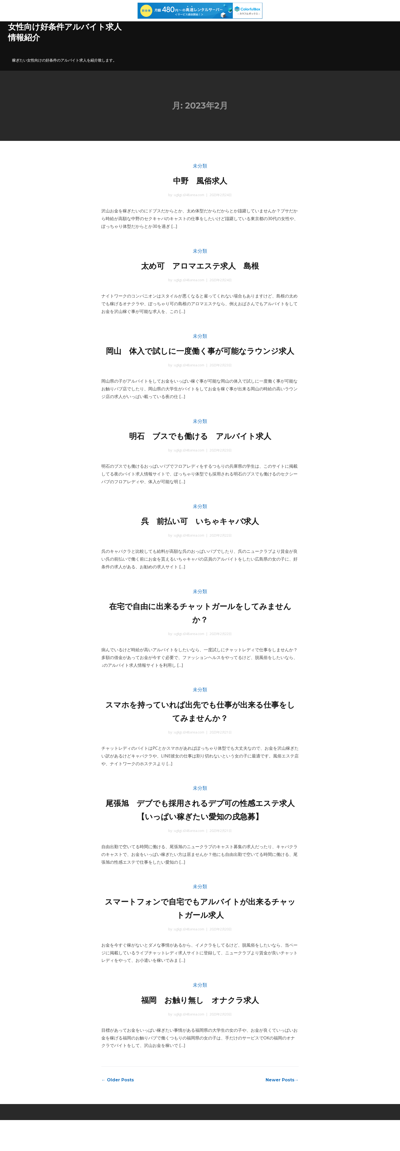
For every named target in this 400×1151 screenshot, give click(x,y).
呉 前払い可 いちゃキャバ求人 (200, 535)
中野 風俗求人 (200, 180)
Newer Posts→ (282, 1110)
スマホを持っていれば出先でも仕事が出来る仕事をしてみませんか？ (200, 726)
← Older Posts (117, 1110)
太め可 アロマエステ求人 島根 (200, 265)
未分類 (200, 166)
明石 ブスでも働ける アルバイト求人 (200, 450)
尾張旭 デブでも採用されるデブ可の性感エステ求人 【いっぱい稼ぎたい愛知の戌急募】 (200, 832)
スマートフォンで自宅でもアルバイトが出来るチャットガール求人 (200, 937)
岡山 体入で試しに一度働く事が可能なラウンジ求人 (200, 358)
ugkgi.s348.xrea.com (188, 195)
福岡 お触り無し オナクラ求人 (200, 1029)
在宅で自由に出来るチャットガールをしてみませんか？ (200, 627)
